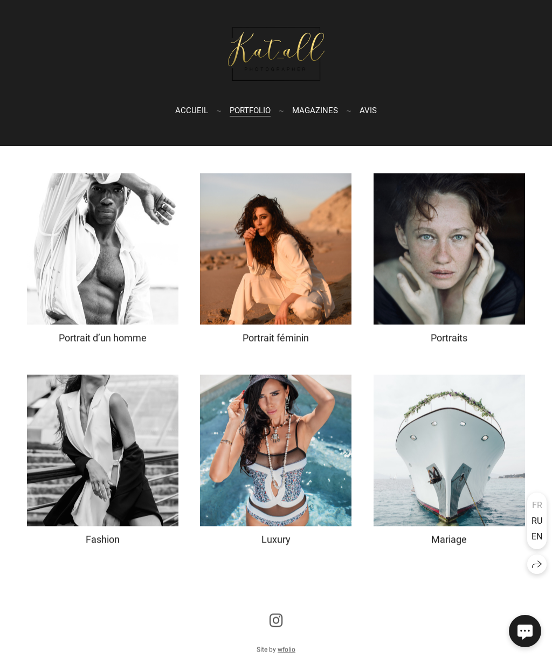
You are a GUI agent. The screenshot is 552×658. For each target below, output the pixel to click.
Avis (368, 110)
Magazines (315, 110)
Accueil (191, 110)
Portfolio (250, 110)
